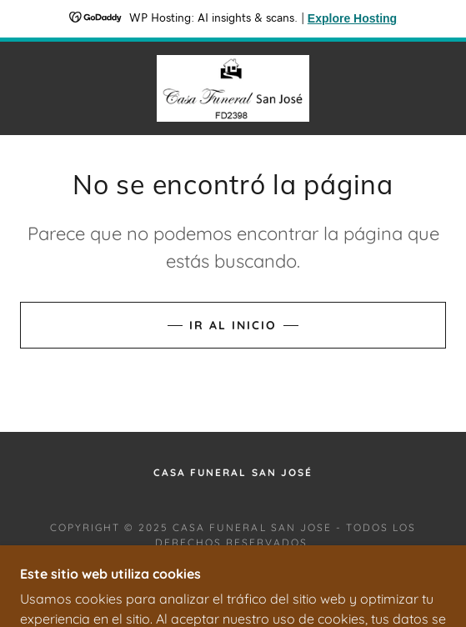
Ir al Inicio (233, 325)
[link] (233, 88)
